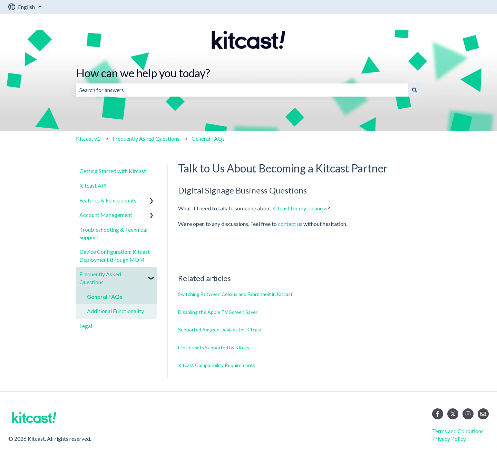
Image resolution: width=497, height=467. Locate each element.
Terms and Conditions (458, 431)
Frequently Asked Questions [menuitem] (100, 278)
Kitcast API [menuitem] (93, 185)
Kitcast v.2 (88, 138)
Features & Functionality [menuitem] (108, 200)
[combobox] (242, 90)
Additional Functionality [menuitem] (115, 311)
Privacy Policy (449, 438)
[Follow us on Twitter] (452, 413)
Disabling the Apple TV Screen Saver (217, 312)
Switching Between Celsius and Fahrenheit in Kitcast (235, 294)
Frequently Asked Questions (146, 138)
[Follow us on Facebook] (437, 413)
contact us (290, 223)
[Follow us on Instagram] (468, 413)
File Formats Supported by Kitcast (214, 347)
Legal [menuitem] (85, 325)
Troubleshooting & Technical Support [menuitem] (113, 233)
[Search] (414, 90)
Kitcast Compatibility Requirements (216, 365)
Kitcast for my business (300, 208)
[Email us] (483, 413)
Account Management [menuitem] (105, 214)
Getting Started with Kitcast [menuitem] (112, 171)
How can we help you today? (143, 73)
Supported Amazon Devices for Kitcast (220, 329)
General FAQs (208, 138)
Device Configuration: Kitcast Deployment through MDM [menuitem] (114, 255)
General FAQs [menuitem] (105, 296)
